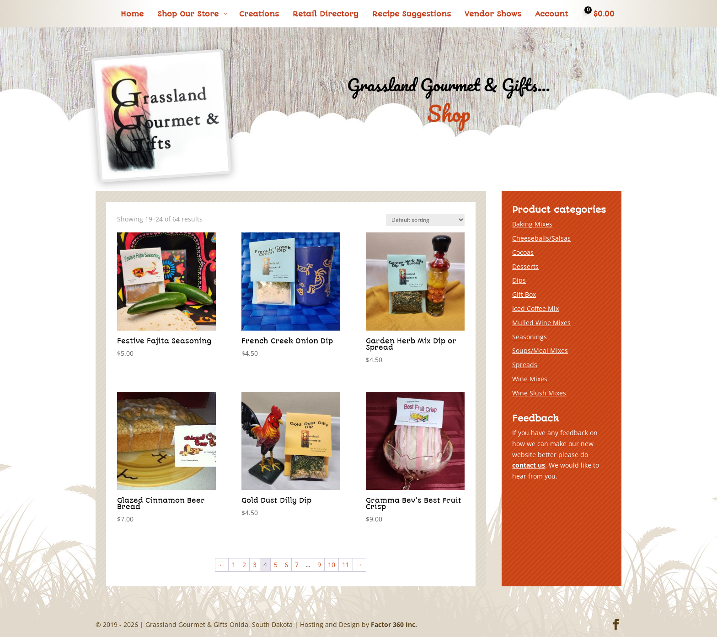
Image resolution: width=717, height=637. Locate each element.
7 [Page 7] (297, 564)
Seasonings (529, 336)
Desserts (525, 266)
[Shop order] (425, 220)
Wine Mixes (529, 378)
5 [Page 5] (276, 564)
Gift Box (524, 294)
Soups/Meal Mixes (540, 350)
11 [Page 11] (345, 564)
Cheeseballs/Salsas (541, 238)
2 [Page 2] (244, 564)
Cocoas (523, 252)
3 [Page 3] (255, 564)
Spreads (524, 364)
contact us (528, 465)
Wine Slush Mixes (539, 393)
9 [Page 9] (319, 564)
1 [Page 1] (233, 564)
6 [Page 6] (286, 564)
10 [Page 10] (331, 564)
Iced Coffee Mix (535, 308)
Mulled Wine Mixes (541, 322)
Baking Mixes (532, 224)
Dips (519, 280)
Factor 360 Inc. (394, 624)
